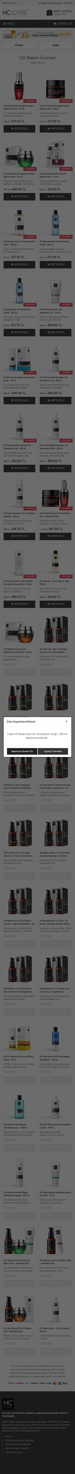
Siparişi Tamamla (53, 751)
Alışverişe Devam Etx (22, 751)
